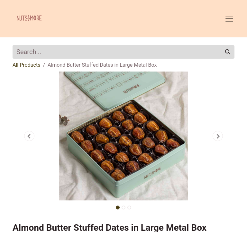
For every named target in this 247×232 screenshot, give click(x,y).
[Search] (227, 52)
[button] (29, 136)
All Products (26, 65)
